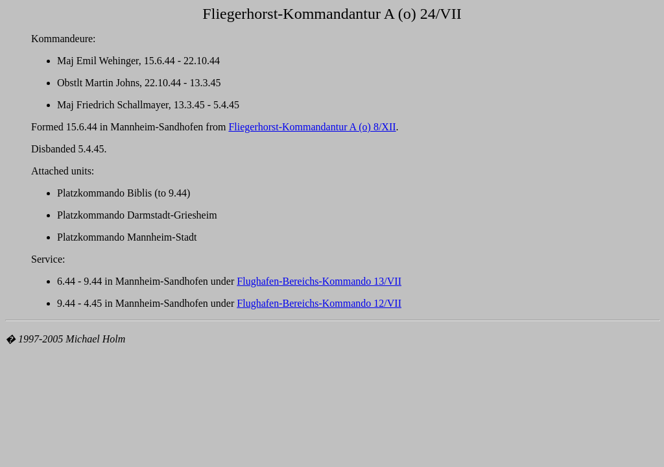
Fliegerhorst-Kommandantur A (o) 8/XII (312, 126)
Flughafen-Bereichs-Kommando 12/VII (319, 303)
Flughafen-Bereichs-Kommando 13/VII (319, 281)
